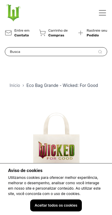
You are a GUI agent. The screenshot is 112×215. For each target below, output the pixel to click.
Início (15, 85)
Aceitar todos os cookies (56, 205)
